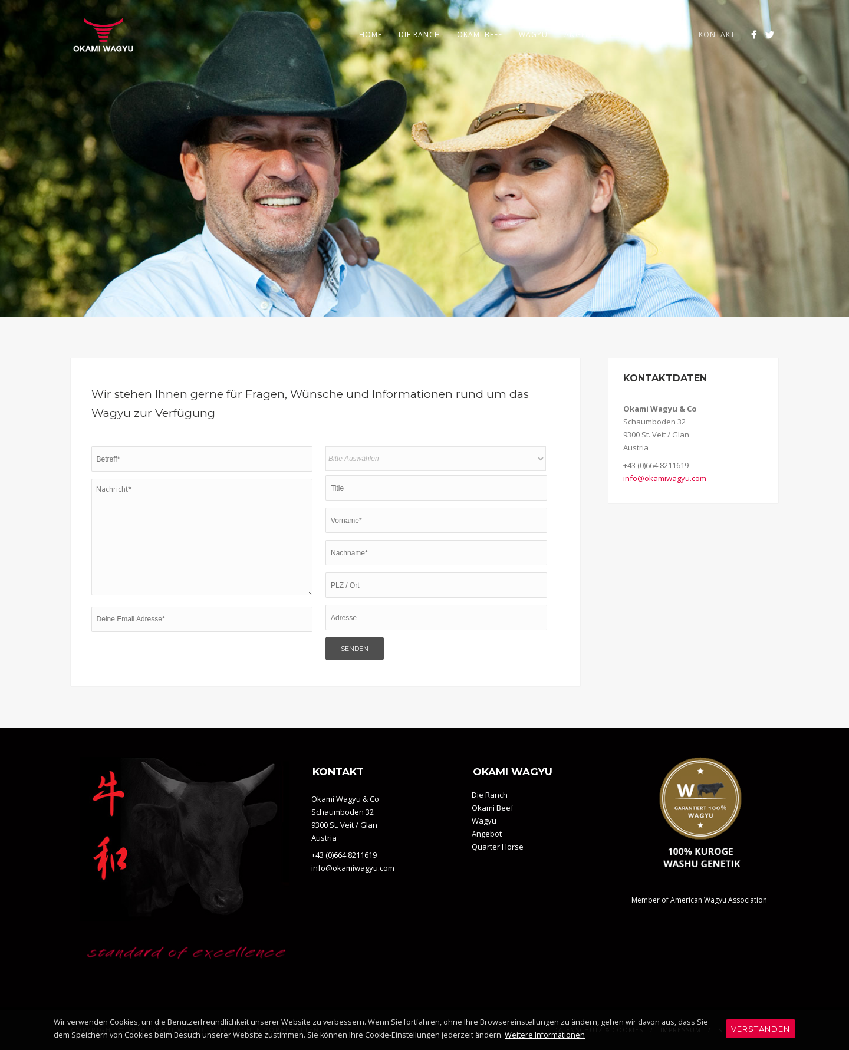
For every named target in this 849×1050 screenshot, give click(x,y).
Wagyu (533, 34)
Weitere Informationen (545, 1035)
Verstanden (760, 1028)
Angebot (583, 34)
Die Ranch (419, 34)
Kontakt (717, 34)
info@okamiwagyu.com (664, 478)
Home (370, 34)
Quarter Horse (650, 34)
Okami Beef (479, 34)
